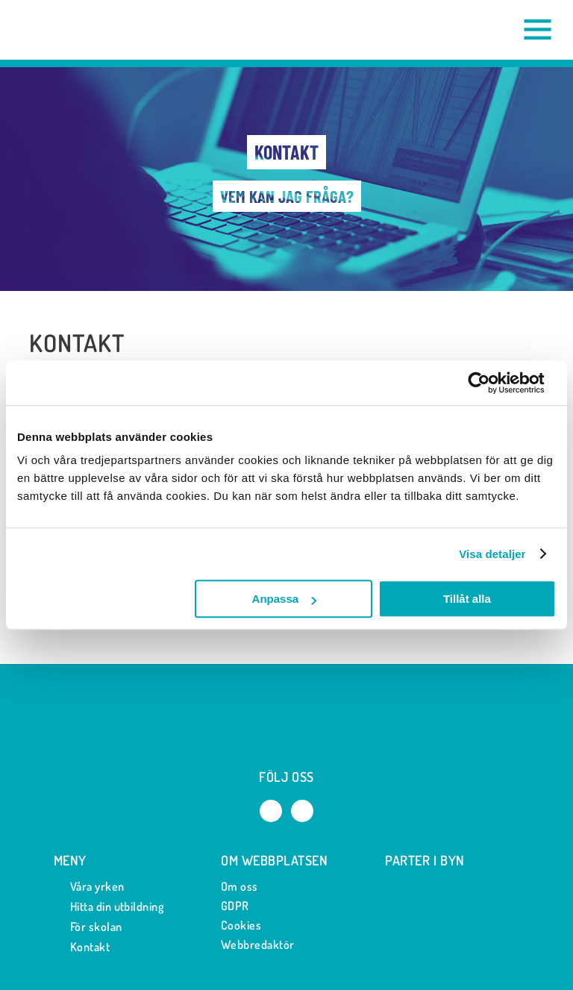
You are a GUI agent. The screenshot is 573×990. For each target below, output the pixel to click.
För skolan (88, 927)
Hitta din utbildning (109, 907)
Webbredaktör (258, 944)
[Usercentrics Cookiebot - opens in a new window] (490, 383)
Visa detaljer (492, 554)
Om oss (239, 886)
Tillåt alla (467, 598)
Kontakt (82, 947)
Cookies (241, 925)
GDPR (235, 905)
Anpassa (284, 598)
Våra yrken (89, 887)
